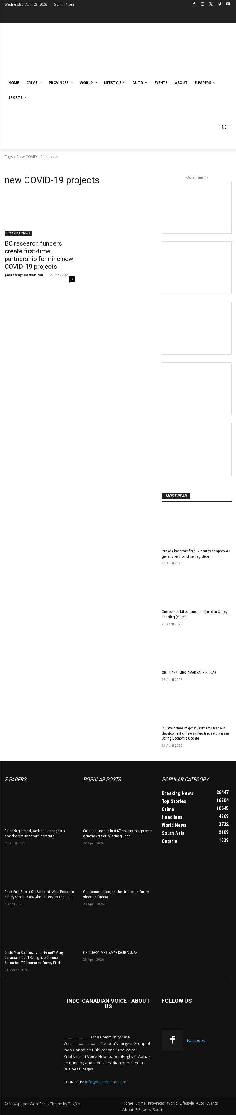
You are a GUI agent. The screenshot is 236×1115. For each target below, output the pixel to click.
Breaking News (18, 233)
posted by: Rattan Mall (25, 274)
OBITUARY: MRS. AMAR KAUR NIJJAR (189, 672)
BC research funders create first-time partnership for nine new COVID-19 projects (39, 255)
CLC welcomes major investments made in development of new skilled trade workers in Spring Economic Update (195, 733)
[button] (224, 127)
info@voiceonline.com (105, 1082)
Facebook (196, 1040)
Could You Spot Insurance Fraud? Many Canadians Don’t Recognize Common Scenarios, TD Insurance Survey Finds (34, 957)
